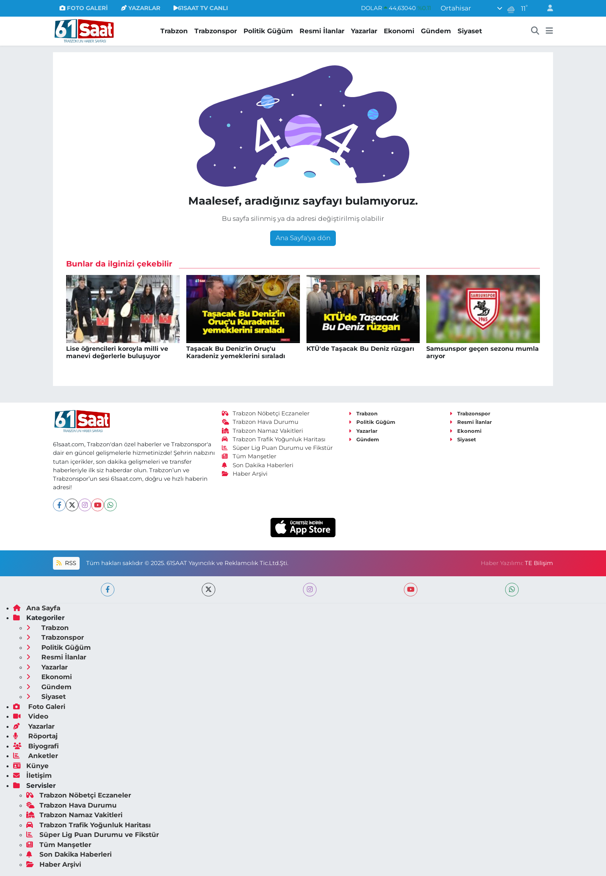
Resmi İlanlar (322, 31)
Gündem (436, 31)
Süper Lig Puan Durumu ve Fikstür (277, 447)
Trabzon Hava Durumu (260, 421)
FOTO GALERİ (84, 8)
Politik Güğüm (268, 31)
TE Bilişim (539, 563)
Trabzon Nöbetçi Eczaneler (266, 413)
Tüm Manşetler (249, 456)
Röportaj (35, 736)
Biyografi (36, 746)
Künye (31, 766)
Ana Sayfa (36, 608)
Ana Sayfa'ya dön (303, 238)
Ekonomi (399, 31)
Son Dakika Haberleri (258, 465)
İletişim (32, 775)
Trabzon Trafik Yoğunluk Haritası (274, 439)
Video (30, 716)
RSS (66, 563)
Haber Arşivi (245, 473)
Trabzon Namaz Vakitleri (262, 430)
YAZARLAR (140, 8)
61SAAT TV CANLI (201, 8)
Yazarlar (364, 31)
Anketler (35, 756)
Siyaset (470, 31)
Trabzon (174, 31)
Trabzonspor (215, 31)
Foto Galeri (39, 706)
